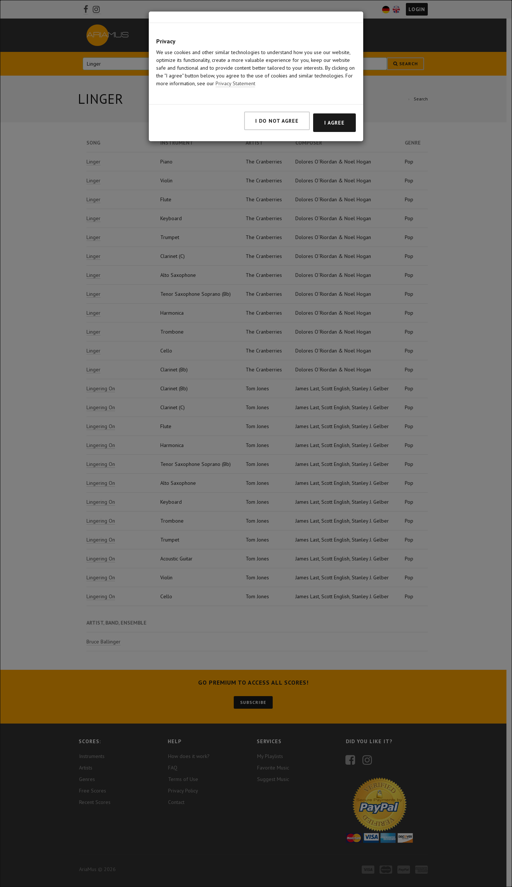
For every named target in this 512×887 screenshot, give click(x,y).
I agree (334, 122)
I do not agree (277, 121)
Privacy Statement (235, 83)
